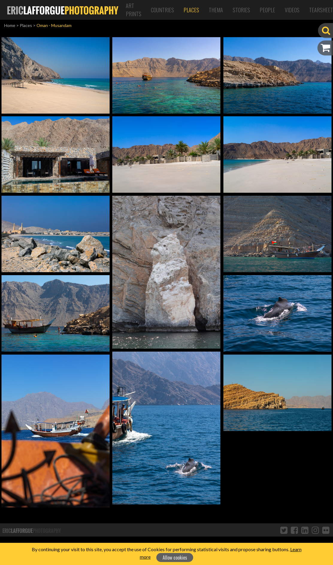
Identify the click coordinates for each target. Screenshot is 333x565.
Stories (241, 10)
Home (9, 25)
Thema (216, 10)
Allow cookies (175, 557)
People (267, 10)
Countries (162, 10)
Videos (292, 10)
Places (191, 10)
